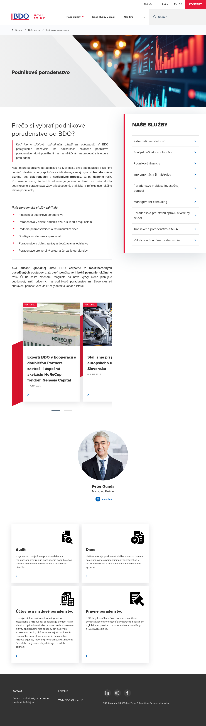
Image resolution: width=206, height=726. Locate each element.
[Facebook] (127, 693)
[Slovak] (180, 4)
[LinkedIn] (107, 693)
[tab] (56, 410)
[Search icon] (155, 17)
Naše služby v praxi (103, 17)
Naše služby (73, 17)
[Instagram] (117, 693)
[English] (175, 4)
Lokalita (164, 4)
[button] (195, 4)
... (144, 17)
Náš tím (148, 4)
